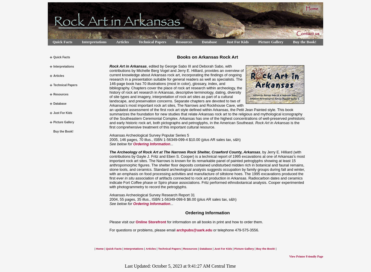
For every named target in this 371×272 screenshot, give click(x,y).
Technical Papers (152, 42)
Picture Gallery (270, 42)
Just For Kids (237, 42)
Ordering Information (151, 144)
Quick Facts (62, 42)
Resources (184, 42)
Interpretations (94, 42)
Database (209, 42)
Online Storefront (151, 222)
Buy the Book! (305, 42)
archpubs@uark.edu (194, 230)
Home (100, 248)
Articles (122, 42)
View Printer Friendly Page (306, 256)
